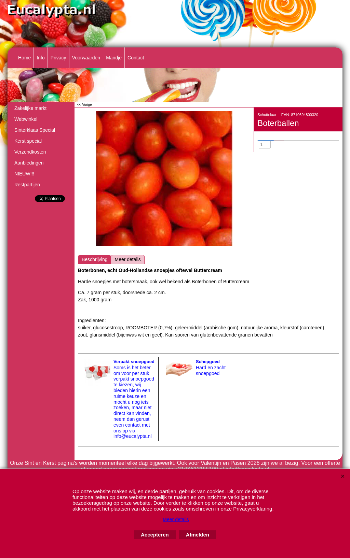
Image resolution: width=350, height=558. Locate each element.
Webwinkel (25, 119)
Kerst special (28, 141)
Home (24, 57)
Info (40, 57)
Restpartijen (27, 184)
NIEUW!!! (24, 173)
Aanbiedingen (29, 163)
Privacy (58, 57)
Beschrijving (94, 259)
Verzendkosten (30, 152)
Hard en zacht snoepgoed (211, 370)
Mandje (114, 57)
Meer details (127, 259)
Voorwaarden (86, 57)
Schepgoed (208, 361)
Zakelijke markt (30, 108)
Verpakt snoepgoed (133, 361)
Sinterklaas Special (34, 130)
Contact (135, 57)
